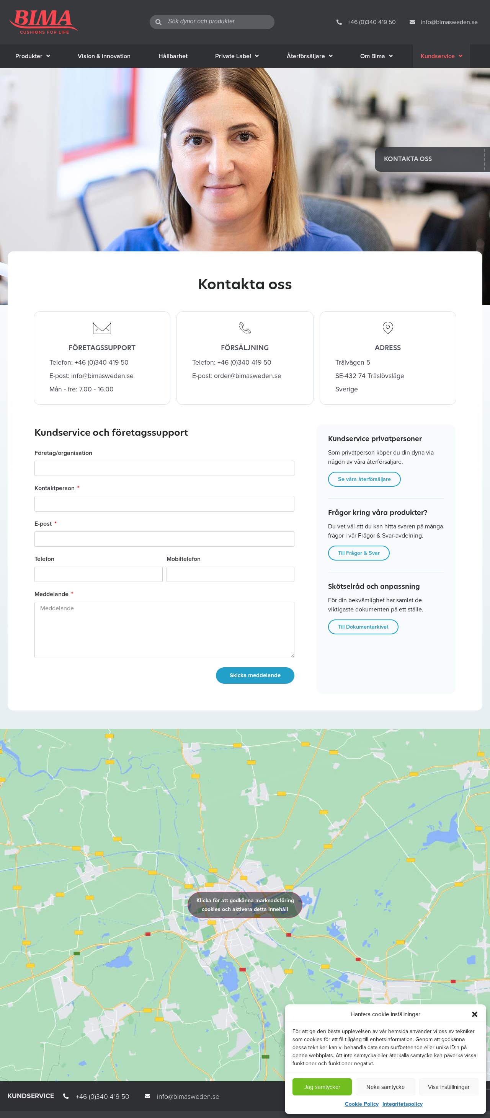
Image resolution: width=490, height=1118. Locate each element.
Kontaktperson (55, 488)
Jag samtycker (322, 1087)
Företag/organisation (63, 453)
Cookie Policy (362, 1104)
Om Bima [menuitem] (376, 56)
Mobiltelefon (184, 559)
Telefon (44, 559)
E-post (43, 524)
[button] (475, 1014)
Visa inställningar (449, 1087)
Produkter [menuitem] (32, 56)
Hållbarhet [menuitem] (173, 56)
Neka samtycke (385, 1087)
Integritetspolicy (402, 1104)
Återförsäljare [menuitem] (310, 56)
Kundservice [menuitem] (441, 56)
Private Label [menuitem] (237, 56)
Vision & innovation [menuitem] (104, 56)
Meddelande (52, 594)
